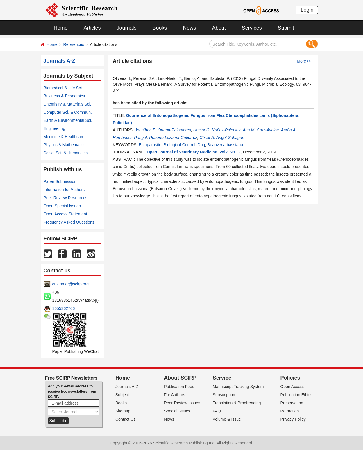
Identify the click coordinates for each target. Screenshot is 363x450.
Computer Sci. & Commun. (68, 112)
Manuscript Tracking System (238, 386)
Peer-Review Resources (65, 197)
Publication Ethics (296, 394)
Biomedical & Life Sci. (63, 87)
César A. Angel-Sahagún (222, 137)
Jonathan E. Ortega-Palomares (163, 130)
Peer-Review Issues (182, 403)
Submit (286, 28)
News (189, 28)
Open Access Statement (65, 214)
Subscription (224, 394)
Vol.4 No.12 (229, 152)
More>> (304, 61)
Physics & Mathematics (65, 144)
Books (160, 28)
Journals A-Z (126, 386)
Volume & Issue (227, 419)
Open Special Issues (62, 205)
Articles (92, 28)
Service (222, 378)
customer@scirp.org (70, 284)
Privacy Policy (292, 419)
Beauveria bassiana (225, 144)
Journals (127, 28)
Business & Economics (64, 96)
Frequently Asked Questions (69, 222)
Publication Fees (179, 386)
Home (61, 28)
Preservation (291, 403)
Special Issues (177, 411)
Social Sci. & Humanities (66, 153)
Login (307, 10)
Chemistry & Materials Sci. (67, 104)
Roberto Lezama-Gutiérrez (173, 137)
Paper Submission (60, 181)
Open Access (292, 386)
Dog (201, 144)
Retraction (289, 411)
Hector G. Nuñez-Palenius (217, 130)
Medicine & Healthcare (64, 136)
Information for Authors (64, 189)
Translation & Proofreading (237, 403)
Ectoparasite (150, 144)
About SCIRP (180, 378)
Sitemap (122, 411)
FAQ (217, 411)
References (73, 44)
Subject (122, 394)
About (219, 28)
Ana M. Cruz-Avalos (261, 130)
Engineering (54, 128)
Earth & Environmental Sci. (68, 120)
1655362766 (63, 308)
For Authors (174, 394)
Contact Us (125, 419)
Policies (290, 378)
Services (252, 28)
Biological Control (179, 144)
